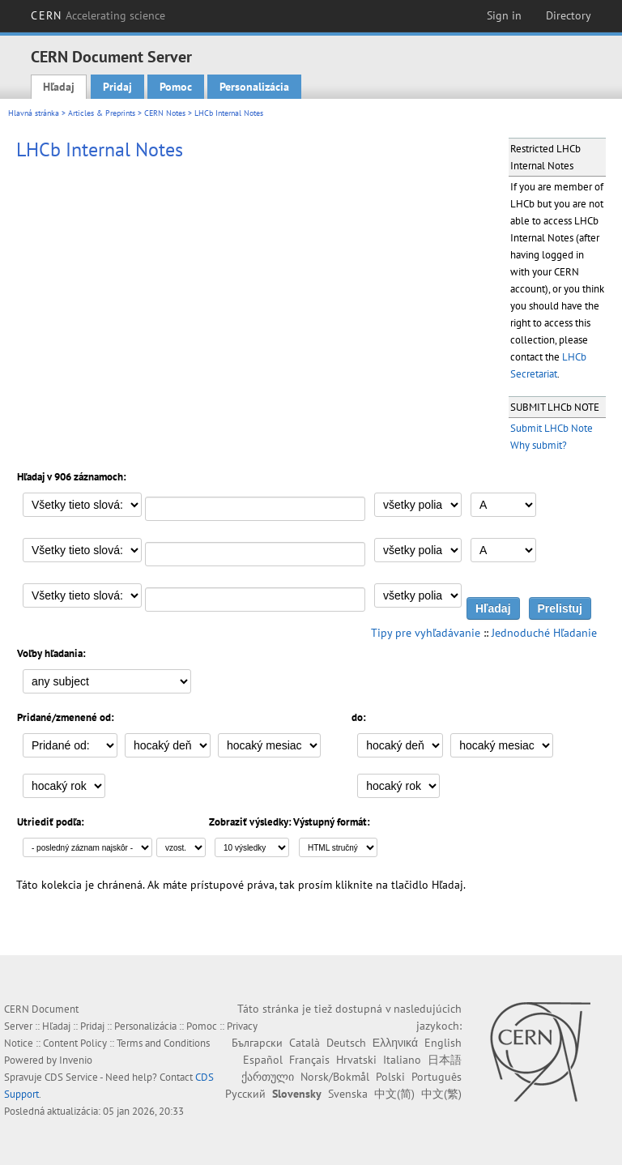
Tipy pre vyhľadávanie (425, 632)
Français (309, 1059)
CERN (98, 15)
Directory (568, 15)
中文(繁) (441, 1093)
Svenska (348, 1093)
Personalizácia (254, 86)
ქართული (267, 1076)
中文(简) (394, 1093)
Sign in (504, 15)
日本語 (445, 1059)
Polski (390, 1076)
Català (304, 1042)
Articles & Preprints (101, 113)
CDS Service (71, 1077)
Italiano (402, 1059)
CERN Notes (164, 113)
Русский (245, 1093)
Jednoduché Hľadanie (544, 632)
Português (436, 1076)
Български (257, 1042)
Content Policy (75, 1043)
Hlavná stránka (33, 113)
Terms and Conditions (163, 1043)
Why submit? (538, 445)
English (443, 1042)
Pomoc (176, 86)
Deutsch (346, 1042)
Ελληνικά (395, 1042)
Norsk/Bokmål (334, 1076)
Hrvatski (356, 1059)
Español (263, 1059)
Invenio (75, 1060)
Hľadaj (59, 86)
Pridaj (117, 86)
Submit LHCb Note (551, 428)
